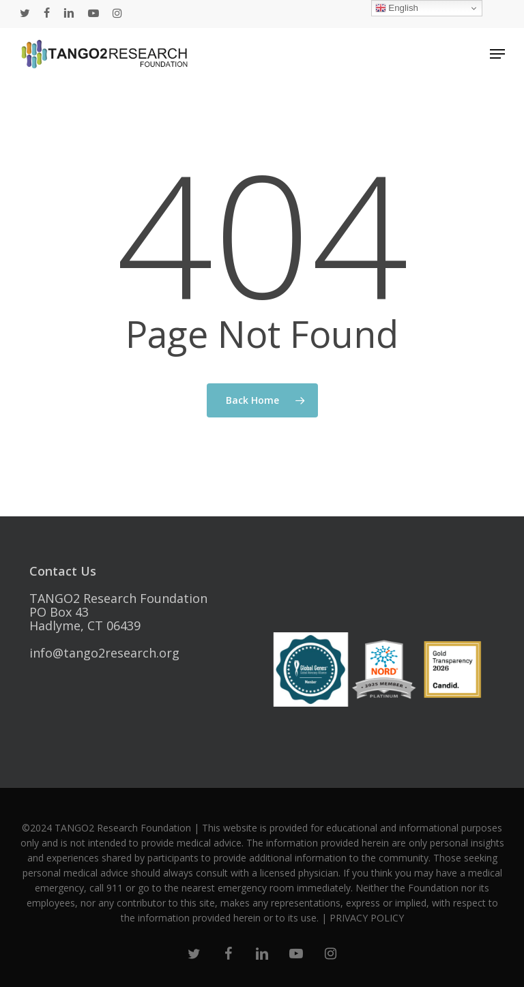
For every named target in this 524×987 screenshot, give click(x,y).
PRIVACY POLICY (367, 917)
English (396, 8)
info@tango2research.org (104, 653)
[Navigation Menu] (497, 54)
